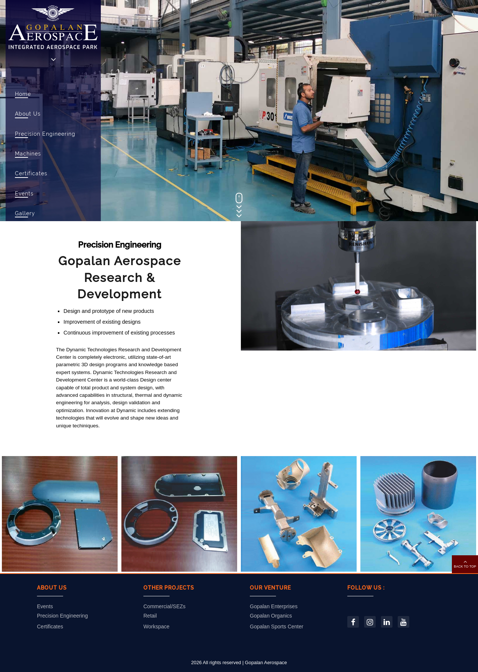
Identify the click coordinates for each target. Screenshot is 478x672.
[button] (465, 564)
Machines (28, 153)
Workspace (156, 626)
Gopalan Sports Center (276, 626)
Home (23, 94)
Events (24, 193)
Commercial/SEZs (164, 606)
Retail (150, 616)
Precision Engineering (45, 134)
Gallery (25, 213)
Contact (26, 253)
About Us (28, 113)
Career (24, 233)
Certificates (31, 173)
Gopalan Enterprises (274, 606)
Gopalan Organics (271, 616)
